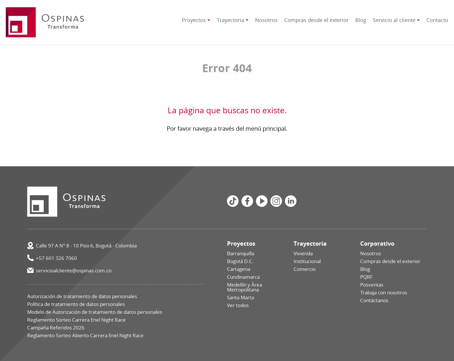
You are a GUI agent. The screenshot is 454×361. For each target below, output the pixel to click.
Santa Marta (240, 297)
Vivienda (303, 253)
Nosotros (266, 20)
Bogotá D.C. (240, 261)
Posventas (371, 284)
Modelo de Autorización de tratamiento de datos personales (94, 312)
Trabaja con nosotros (383, 292)
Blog (360, 20)
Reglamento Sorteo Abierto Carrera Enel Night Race (85, 335)
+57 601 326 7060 (56, 258)
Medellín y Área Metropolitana (244, 287)
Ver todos (238, 305)
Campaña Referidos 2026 (56, 327)
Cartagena (238, 269)
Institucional (307, 261)
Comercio (305, 269)
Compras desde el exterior (316, 20)
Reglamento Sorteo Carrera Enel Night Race (76, 319)
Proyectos (194, 20)
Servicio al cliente (394, 20)
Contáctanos (374, 300)
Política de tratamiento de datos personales (76, 304)
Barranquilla (240, 253)
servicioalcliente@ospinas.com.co (73, 270)
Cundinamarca (243, 277)
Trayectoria (230, 20)
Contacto (437, 20)
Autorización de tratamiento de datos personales (82, 296)
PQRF (366, 277)
